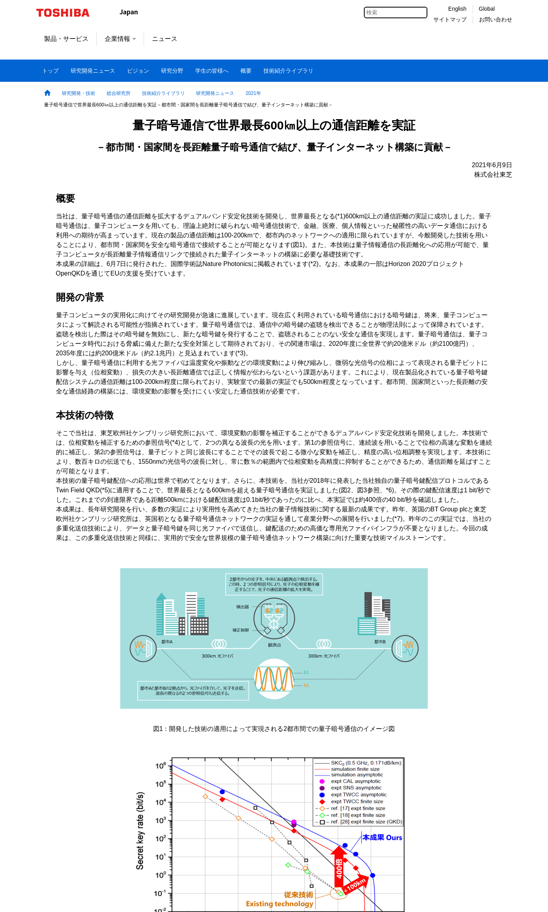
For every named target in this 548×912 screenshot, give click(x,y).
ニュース (164, 38)
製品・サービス (66, 38)
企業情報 (120, 38)
